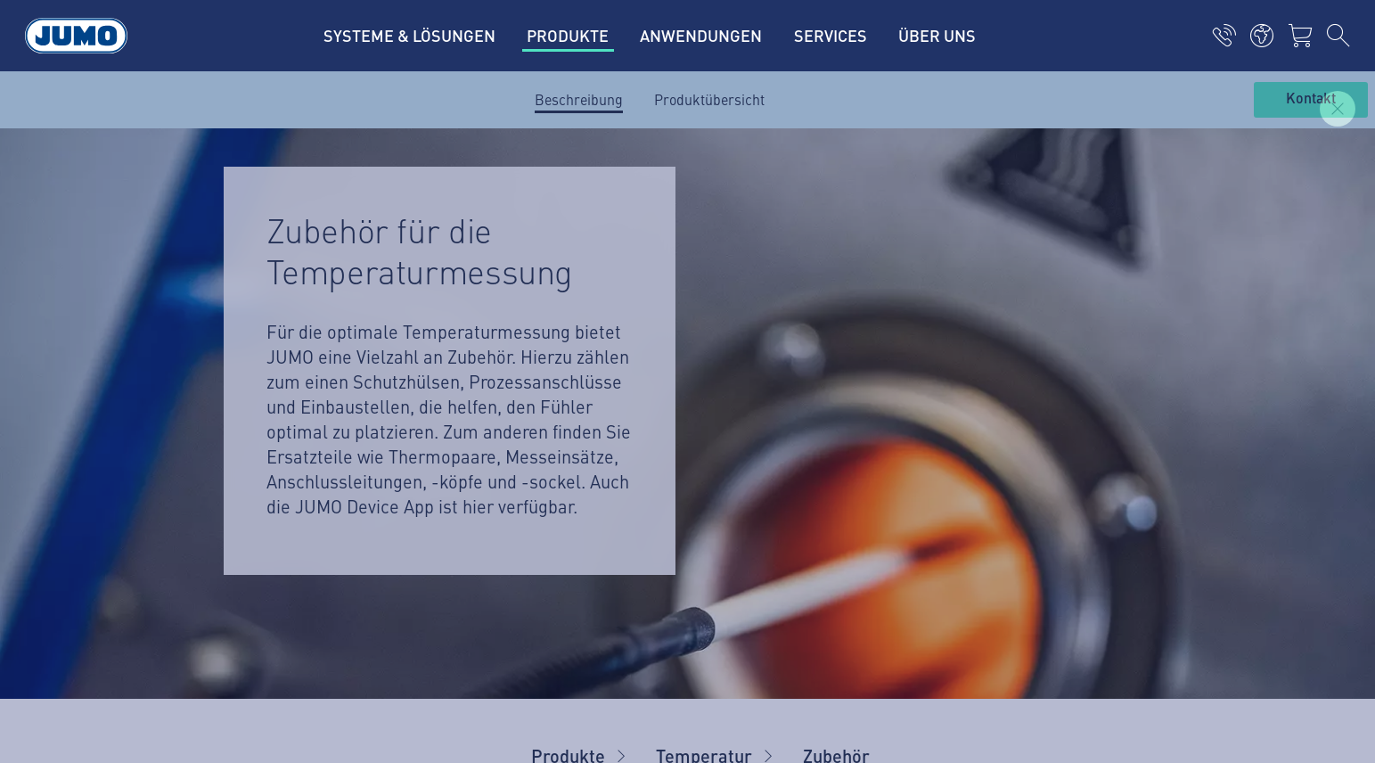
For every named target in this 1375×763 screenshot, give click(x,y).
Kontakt (1311, 99)
